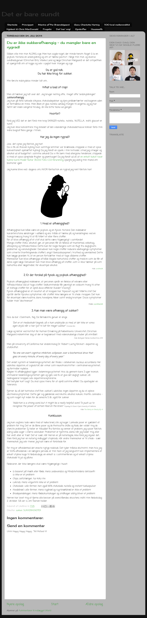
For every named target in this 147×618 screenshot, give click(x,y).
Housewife (96, 29)
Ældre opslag (94, 604)
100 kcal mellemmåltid (117, 24)
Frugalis (47, 29)
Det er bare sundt (31, 14)
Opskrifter (80, 29)
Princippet (27, 24)
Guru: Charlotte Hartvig (86, 24)
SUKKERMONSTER (32, 510)
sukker (19, 510)
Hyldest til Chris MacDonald (22, 29)
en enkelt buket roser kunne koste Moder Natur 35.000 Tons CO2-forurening (55, 158)
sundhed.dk (99, 269)
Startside (12, 24)
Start (54, 604)
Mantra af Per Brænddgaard (53, 24)
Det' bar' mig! (63, 29)
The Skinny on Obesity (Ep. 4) (93, 409)
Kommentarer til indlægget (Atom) (35, 610)
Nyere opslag (15, 604)
